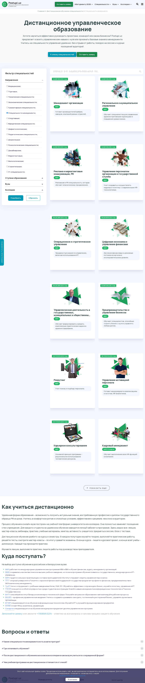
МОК (77, 631)
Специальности (102, 4)
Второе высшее (8, 627)
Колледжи (126, 4)
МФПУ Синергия (45, 608)
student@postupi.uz (123, 657)
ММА (7, 490)
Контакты (6, 650)
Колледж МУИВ (81, 618)
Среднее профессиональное (14, 607)
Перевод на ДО (8, 630)
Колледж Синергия (83, 621)
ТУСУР (8, 507)
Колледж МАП (80, 628)
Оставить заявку (64, 4)
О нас (4, 646)
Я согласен (72, 679)
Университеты (45, 597)
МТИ (40, 611)
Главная (41, 11)
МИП (7, 495)
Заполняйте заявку (12, 531)
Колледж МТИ (80, 624)
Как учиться (7, 636)
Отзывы (5, 643)
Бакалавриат (7, 611)
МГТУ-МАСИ (44, 631)
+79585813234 (44, 531)
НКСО (77, 638)
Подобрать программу (2, 252)
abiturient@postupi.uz (124, 626)
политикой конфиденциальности (72, 676)
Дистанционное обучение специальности (65, 11)
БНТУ (7, 512)
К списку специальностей (62, 54)
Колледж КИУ (80, 608)
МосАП (8, 515)
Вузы (115, 4)
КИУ (40, 624)
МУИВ (7, 523)
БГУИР (8, 521)
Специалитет (8, 614)
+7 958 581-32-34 (121, 652)
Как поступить (8, 633)
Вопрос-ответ (8, 640)
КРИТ (77, 615)
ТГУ (6, 498)
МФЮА (41, 634)
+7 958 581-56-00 (121, 636)
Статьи (5, 653)
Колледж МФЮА (81, 611)
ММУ (7, 487)
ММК (77, 602)
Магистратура (8, 617)
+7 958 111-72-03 (121, 620)
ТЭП (76, 634)
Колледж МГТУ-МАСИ (84, 605)
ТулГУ (8, 504)
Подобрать (16, 197)
